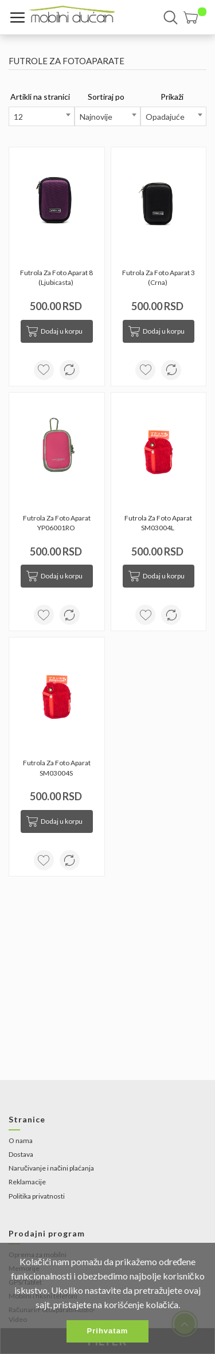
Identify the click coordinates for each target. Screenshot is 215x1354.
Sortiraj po (106, 96)
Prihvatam (107, 1330)
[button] (195, 17)
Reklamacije (27, 1181)
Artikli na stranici (40, 96)
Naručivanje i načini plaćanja (51, 1168)
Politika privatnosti (37, 1196)
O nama (21, 1140)
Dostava (21, 1154)
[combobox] (42, 116)
